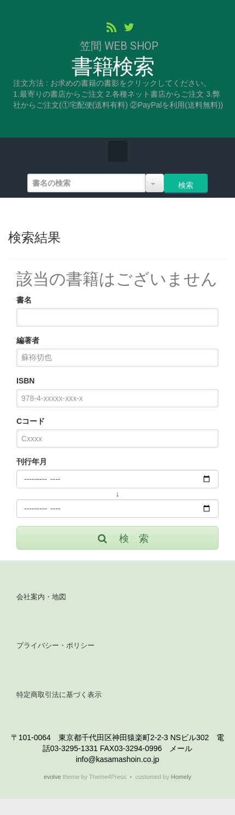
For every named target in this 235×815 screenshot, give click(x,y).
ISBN (25, 380)
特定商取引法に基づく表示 (59, 694)
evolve (52, 776)
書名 (24, 300)
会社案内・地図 (41, 597)
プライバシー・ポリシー (55, 645)
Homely (181, 776)
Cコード (30, 421)
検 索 (122, 538)
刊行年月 (31, 461)
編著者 (27, 340)
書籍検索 (113, 67)
